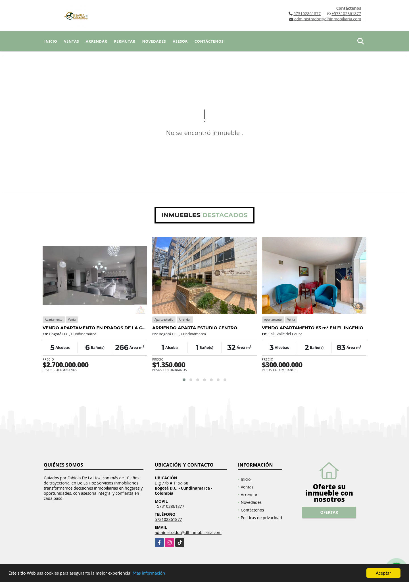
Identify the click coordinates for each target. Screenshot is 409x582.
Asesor (180, 41)
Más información (151, 574)
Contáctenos (209, 41)
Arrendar (96, 41)
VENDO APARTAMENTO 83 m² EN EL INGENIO (312, 327)
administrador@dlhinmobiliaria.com (188, 532)
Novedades (154, 41)
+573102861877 (346, 13)
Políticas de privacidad (261, 517)
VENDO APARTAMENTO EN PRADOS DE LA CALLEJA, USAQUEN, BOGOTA (124, 327)
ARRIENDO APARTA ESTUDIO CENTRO (194, 327)
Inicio (50, 41)
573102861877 (307, 13)
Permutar (124, 41)
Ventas (71, 41)
